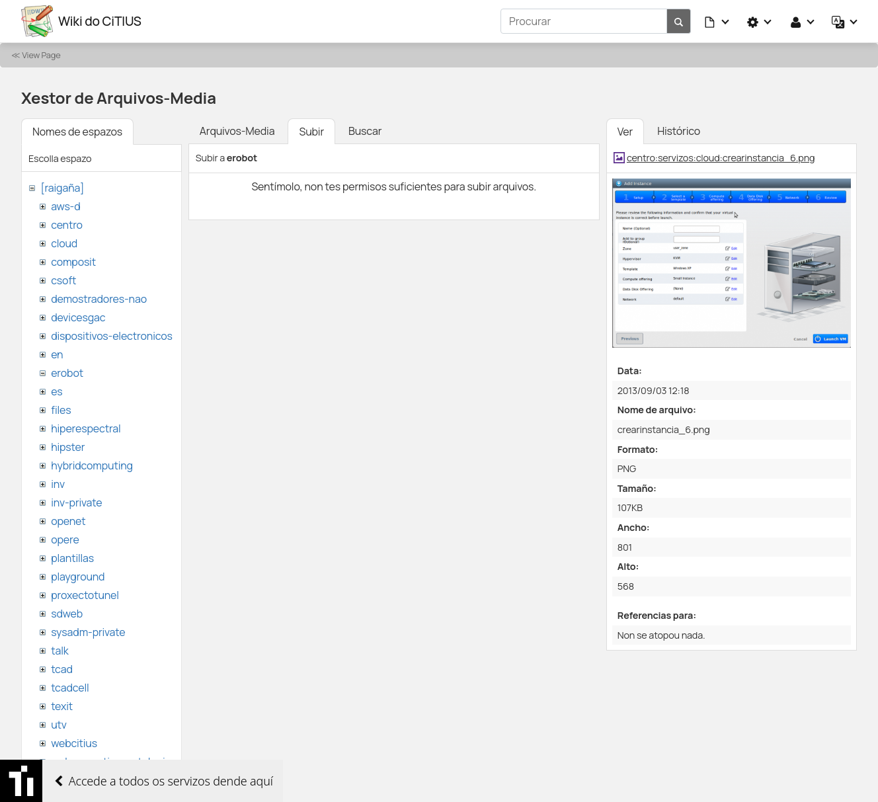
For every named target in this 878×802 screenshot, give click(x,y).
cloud (64, 243)
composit (73, 262)
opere (65, 539)
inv (58, 484)
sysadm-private (88, 632)
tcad (62, 669)
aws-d (65, 206)
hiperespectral (85, 428)
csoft (63, 280)
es (56, 391)
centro (67, 225)
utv (59, 724)
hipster (68, 447)
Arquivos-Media (237, 131)
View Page (41, 55)
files (61, 410)
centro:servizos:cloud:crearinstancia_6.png (721, 157)
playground (77, 576)
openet (68, 521)
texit (62, 706)
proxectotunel (85, 595)
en (57, 354)
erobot (67, 373)
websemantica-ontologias (113, 761)
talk (59, 650)
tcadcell (70, 687)
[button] (717, 21)
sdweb (67, 613)
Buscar (364, 131)
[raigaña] (62, 187)
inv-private (76, 502)
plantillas (72, 558)
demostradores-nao (99, 299)
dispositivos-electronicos (111, 336)
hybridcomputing (92, 465)
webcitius (74, 743)
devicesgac (78, 317)
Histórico (678, 131)
